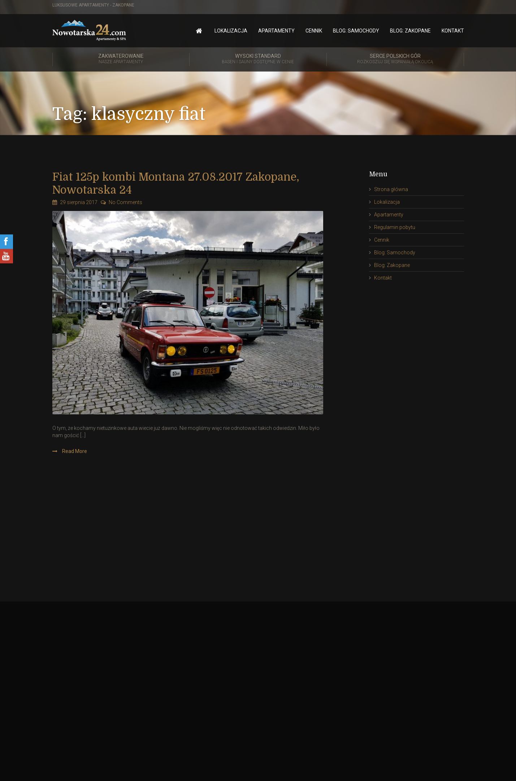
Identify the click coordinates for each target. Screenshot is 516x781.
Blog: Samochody (356, 31)
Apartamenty (276, 31)
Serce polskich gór (395, 59)
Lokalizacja (230, 31)
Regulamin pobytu (394, 227)
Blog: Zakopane (410, 31)
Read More (74, 451)
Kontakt (453, 31)
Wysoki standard (258, 59)
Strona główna (391, 189)
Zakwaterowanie (121, 59)
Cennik (313, 31)
